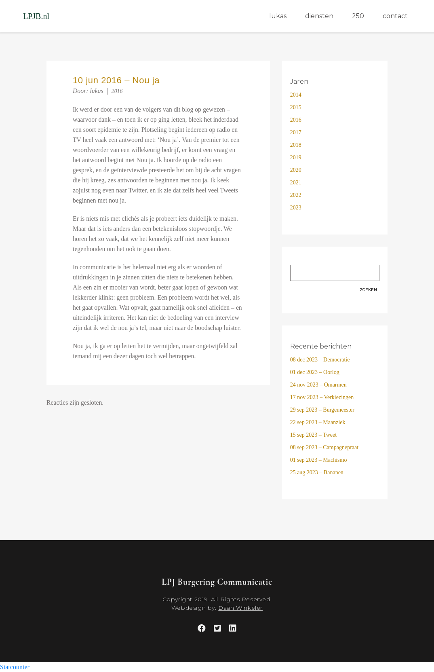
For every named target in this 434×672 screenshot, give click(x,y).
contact (395, 16)
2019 (295, 157)
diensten (319, 16)
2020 (295, 170)
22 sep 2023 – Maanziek (318, 422)
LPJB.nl (36, 16)
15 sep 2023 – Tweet (313, 435)
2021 (295, 183)
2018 (295, 145)
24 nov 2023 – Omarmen (318, 385)
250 (358, 16)
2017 (295, 132)
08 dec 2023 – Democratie (320, 360)
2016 (117, 91)
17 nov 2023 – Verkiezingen (322, 397)
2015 (295, 107)
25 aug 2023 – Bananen (316, 472)
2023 (295, 208)
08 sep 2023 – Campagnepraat (324, 447)
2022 (295, 195)
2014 (295, 95)
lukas (278, 16)
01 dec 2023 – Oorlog (314, 372)
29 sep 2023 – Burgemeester (322, 410)
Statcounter (14, 667)
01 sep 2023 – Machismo (318, 460)
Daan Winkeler (240, 607)
